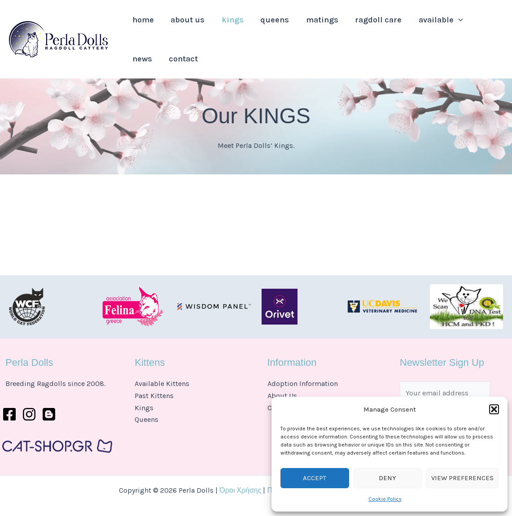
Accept (314, 478)
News (464, 25)
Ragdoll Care (360, 25)
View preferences (462, 478)
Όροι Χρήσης (240, 490)
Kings (224, 25)
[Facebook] (9, 414)
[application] (436, 25)
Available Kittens (162, 383)
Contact (145, 74)
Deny (387, 478)
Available (419, 25)
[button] (494, 409)
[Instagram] (29, 414)
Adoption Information (302, 383)
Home (141, 25)
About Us (183, 25)
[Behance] (49, 414)
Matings (307, 25)
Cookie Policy (385, 499)
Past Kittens (154, 395)
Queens (263, 25)
